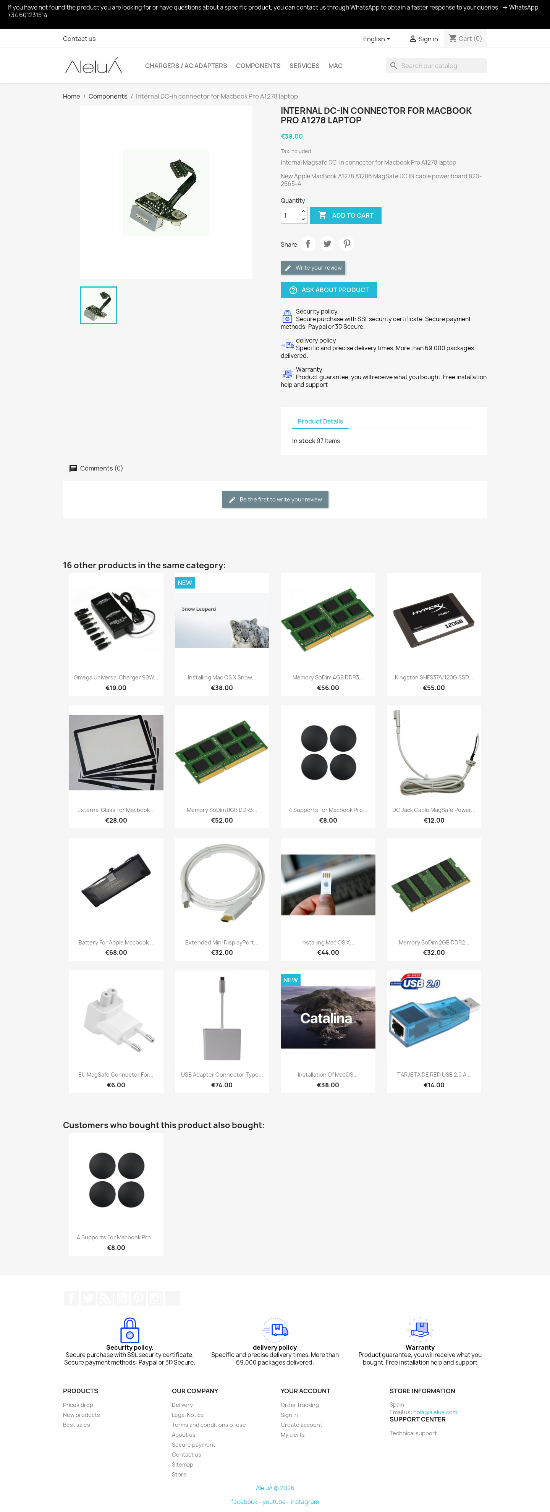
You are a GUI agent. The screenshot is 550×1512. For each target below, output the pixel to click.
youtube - (276, 1502)
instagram (305, 1502)
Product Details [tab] (320, 421)
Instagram (155, 1298)
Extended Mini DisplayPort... (222, 942)
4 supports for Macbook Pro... (328, 809)
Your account (305, 1391)
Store (179, 1474)
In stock (303, 441)
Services (305, 65)
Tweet (327, 243)
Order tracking (300, 1405)
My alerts (293, 1434)
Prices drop (78, 1405)
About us (184, 1434)
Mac (335, 65)
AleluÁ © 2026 (275, 1488)
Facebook (71, 1298)
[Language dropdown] (378, 39)
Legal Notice (188, 1414)
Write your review (313, 268)
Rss (105, 1298)
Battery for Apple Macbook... (116, 942)
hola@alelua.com (435, 1412)
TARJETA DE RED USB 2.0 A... (434, 1074)
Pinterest (346, 243)
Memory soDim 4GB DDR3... (328, 677)
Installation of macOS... (328, 1074)
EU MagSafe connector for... (116, 1074)
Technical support (413, 1433)
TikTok (172, 1298)
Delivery (182, 1405)
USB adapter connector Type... (222, 1074)
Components (258, 65)
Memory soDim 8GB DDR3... (222, 809)
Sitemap (182, 1464)
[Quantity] (290, 215)
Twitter (88, 1298)
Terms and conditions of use (209, 1424)
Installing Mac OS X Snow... (222, 677)
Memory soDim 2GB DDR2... (434, 942)
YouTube (121, 1298)
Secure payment (193, 1444)
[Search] (436, 65)
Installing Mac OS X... (327, 942)
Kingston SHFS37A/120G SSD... (434, 677)
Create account (301, 1424)
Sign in (289, 1414)
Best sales (76, 1424)
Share (307, 243)
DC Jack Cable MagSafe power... (434, 809)
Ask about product (329, 290)
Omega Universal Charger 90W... (116, 677)
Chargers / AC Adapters (186, 65)
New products (81, 1414)
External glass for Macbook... (116, 809)
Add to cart (346, 215)
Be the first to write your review (275, 500)
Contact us (79, 38)
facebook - (246, 1502)
